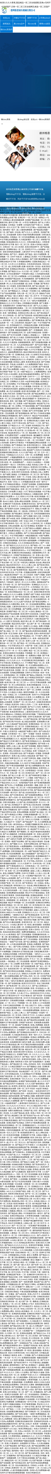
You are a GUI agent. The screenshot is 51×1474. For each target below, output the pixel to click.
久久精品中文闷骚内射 (9, 215)
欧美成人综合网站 (13, 748)
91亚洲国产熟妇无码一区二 (36, 876)
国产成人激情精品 (30, 942)
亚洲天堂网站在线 (31, 844)
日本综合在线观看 (40, 298)
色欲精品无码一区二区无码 (10, 1015)
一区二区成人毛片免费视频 (28, 890)
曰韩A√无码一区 (43, 1059)
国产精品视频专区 (15, 460)
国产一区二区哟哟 (34, 690)
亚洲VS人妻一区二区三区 (36, 641)
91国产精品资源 (28, 856)
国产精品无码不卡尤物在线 (13, 1084)
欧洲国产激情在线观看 (27, 1081)
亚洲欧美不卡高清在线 (12, 504)
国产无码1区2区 (12, 868)
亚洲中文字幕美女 (17, 443)
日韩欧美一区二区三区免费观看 (35, 1184)
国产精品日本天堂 (30, 969)
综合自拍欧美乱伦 (22, 1465)
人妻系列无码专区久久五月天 (23, 607)
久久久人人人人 (38, 1054)
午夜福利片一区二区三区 (31, 1155)
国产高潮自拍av (26, 438)
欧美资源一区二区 (10, 320)
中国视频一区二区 (32, 653)
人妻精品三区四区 (30, 257)
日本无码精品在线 (12, 1074)
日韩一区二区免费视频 (34, 455)
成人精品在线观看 (29, 722)
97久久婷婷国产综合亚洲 (12, 1299)
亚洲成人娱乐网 (39, 1169)
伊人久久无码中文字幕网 (9, 1018)
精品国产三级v (31, 323)
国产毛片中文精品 (34, 917)
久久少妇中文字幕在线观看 (30, 763)
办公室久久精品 (39, 1199)
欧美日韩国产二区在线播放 (18, 1037)
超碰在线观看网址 (32, 981)
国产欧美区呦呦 (9, 567)
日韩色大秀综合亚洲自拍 (34, 1397)
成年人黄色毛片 (12, 298)
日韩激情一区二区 (7, 1465)
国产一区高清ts (10, 1169)
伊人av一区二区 (42, 1262)
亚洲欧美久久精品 (37, 597)
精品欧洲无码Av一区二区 (18, 433)
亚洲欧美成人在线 (22, 355)
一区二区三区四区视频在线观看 (36, 308)
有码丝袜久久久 (19, 885)
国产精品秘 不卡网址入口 (10, 357)
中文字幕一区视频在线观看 (25, 572)
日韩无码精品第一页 (19, 851)
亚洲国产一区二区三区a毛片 (24, 702)
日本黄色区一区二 (15, 734)
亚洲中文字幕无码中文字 (9, 996)
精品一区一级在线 (20, 511)
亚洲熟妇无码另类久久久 (21, 978)
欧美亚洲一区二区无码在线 (30, 900)
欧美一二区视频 (24, 1355)
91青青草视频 (32, 1380)
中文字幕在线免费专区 (19, 379)
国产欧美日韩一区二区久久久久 (18, 986)
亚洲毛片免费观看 (7, 1402)
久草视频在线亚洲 (28, 482)
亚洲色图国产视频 (20, 350)
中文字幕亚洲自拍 (12, 846)
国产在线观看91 (22, 1321)
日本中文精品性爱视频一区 (13, 1005)
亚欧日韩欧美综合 (43, 607)
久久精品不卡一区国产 (12, 822)
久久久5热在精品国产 (34, 457)
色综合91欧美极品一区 (24, 1311)
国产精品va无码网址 (8, 1279)
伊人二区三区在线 (41, 700)
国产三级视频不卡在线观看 (24, 1399)
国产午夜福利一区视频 (32, 753)
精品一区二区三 (26, 298)
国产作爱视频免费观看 (29, 937)
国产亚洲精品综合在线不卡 (27, 1032)
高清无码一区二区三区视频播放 (29, 658)
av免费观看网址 (40, 372)
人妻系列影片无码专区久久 (28, 1103)
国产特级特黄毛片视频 (37, 775)
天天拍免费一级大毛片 (9, 793)
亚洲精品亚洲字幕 (32, 927)
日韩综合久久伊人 (41, 908)
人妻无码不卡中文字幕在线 (32, 252)
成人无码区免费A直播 (16, 266)
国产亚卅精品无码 (19, 1463)
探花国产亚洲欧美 (22, 1025)
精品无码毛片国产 (19, 624)
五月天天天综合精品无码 (33, 998)
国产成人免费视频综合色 (35, 766)
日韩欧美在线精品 (10, 543)
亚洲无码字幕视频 (36, 1245)
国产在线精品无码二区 (17, 333)
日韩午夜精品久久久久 (27, 1235)
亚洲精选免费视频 (39, 1206)
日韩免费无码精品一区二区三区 (18, 531)
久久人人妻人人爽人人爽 (34, 687)
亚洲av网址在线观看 (22, 501)
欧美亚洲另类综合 (17, 712)
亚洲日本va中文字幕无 (11, 1390)
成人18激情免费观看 (24, 230)
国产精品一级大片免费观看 (35, 254)
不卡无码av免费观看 (8, 1032)
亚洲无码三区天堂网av (39, 467)
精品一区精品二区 (10, 695)
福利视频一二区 (11, 1431)
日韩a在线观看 (14, 526)
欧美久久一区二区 (14, 1331)
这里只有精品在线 (34, 333)
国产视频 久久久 (16, 844)
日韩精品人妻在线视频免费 (13, 220)
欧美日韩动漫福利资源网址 (29, 374)
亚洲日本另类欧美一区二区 (32, 1177)
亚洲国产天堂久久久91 (29, 1375)
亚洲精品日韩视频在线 (9, 416)
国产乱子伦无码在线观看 (21, 1182)
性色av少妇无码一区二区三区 (32, 1309)
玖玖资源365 (44, 1277)
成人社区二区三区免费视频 (11, 609)
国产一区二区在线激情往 (29, 1394)
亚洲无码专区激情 (29, 1059)
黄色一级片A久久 (35, 1035)
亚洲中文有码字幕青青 (22, 1206)
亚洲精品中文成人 (25, 888)
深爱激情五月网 (18, 1047)
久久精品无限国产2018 (17, 1067)
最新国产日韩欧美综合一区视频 (24, 281)
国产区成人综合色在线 (32, 805)
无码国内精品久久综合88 (21, 1416)
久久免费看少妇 (38, 697)
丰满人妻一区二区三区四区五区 (22, 773)
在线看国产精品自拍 (13, 279)
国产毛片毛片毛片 (13, 1059)
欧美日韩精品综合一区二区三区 (20, 592)
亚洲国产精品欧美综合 (9, 1306)
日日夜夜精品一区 (12, 1289)
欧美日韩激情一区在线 (36, 1086)
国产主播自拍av (16, 367)
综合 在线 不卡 (31, 1005)
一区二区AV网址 (41, 567)
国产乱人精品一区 (24, 1076)
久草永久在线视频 (15, 1218)
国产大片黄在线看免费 (33, 533)
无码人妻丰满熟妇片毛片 (23, 1419)
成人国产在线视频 (29, 746)
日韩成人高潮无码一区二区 (15, 1468)
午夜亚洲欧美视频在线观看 (10, 668)
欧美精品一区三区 (19, 301)
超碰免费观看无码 (15, 352)
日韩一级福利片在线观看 (28, 1277)
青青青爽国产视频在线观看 (24, 1441)
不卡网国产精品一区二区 (35, 663)
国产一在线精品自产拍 (23, 1343)
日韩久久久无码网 (30, 367)
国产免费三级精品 (10, 474)
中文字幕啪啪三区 (43, 1399)
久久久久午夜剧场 (10, 342)
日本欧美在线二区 (32, 1360)
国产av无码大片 (25, 416)
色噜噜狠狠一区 (12, 900)
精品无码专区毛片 (13, 565)
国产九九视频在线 (19, 1172)
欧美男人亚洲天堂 (19, 1086)
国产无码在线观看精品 (24, 560)
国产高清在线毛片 (39, 1164)
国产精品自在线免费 (42, 790)
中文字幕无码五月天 (16, 646)
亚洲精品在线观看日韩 (34, 1323)
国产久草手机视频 (36, 411)
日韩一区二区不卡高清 (26, 1089)
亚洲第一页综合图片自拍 (12, 753)
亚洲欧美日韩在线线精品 (21, 553)
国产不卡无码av (12, 1250)
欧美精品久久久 (18, 663)
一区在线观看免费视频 (30, 1010)
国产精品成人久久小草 (12, 949)
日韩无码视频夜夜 (13, 1130)
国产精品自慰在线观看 (27, 1348)
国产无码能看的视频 (40, 342)
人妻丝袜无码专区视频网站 (26, 744)
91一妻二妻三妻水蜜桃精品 (15, 1257)
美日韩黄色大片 (28, 849)
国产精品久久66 (14, 271)
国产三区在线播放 (24, 934)
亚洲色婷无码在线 (41, 1421)
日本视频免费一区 (19, 1350)
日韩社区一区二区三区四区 (13, 247)
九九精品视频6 (22, 1377)
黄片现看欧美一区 (40, 369)
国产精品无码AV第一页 (19, 1326)
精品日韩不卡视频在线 (37, 1267)
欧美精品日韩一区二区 (41, 1150)
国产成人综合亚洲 (41, 1419)
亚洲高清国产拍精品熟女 (9, 489)
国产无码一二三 (42, 518)
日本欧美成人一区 (32, 866)
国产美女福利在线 (32, 1453)
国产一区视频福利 (36, 330)
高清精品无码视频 (10, 954)
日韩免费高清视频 (17, 1000)
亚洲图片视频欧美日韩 (34, 824)
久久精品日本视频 (39, 1456)
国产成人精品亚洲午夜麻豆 (38, 1098)
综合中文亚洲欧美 (15, 1223)
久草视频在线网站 (24, 262)
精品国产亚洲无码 (28, 739)
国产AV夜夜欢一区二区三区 (14, 641)
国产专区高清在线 (22, 597)
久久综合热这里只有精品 (16, 487)
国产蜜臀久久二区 (29, 817)
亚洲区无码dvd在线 (15, 687)
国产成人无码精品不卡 (13, 805)
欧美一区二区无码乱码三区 (34, 905)
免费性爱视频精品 (29, 932)
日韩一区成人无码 (26, 521)
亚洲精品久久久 (44, 827)
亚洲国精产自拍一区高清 (38, 1179)
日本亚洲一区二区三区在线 (13, 288)
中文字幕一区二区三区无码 (28, 1008)
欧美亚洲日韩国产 (24, 1228)
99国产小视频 (39, 575)
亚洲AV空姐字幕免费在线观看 (29, 235)
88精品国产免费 (11, 328)
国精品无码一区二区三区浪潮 (16, 1460)
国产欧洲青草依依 (20, 570)
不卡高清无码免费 (41, 521)
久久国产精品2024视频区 (32, 528)
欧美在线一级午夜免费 (34, 548)
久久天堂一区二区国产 (30, 271)
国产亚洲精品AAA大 (31, 839)
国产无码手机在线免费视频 (37, 1463)
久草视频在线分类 (13, 1284)
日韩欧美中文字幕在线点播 (22, 952)
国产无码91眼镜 (21, 1414)
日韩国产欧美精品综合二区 (24, 555)
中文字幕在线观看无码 (30, 1409)
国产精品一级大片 (29, 1057)
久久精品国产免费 (19, 377)
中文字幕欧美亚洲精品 (9, 1120)
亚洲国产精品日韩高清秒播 (28, 328)
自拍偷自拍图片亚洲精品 (21, 1164)
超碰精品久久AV (28, 1436)
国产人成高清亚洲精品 (29, 768)
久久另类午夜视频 (17, 1360)
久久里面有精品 (14, 1436)
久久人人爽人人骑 (29, 565)
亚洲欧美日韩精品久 (14, 516)
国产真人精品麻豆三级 (13, 1115)
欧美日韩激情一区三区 (22, 1204)
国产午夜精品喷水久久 (15, 866)
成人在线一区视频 (32, 284)
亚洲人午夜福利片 (12, 1443)
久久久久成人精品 (12, 636)
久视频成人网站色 (15, 1211)
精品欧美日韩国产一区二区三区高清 (18, 575)
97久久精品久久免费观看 (9, 1101)
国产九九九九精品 (40, 306)
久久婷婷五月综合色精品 (40, 355)
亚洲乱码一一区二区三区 (27, 218)
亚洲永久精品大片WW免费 (10, 912)
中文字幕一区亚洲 (29, 1272)
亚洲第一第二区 (21, 670)
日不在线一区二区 (10, 585)
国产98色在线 (21, 1294)
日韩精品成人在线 (19, 450)
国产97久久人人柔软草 (30, 232)
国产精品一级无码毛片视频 (25, 920)
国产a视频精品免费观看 (18, 1098)
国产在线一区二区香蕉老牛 (37, 487)
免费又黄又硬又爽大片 (17, 690)
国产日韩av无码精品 (21, 947)
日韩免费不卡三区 (7, 1040)
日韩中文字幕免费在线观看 (35, 1123)
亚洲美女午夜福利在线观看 (25, 1118)
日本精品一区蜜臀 (15, 225)
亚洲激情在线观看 (29, 1358)
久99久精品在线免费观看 (28, 506)
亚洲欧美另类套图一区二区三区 (29, 1328)
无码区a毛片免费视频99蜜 (40, 1470)
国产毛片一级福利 (17, 254)
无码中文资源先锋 (34, 717)
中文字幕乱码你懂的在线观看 (32, 1045)
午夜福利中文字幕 (29, 1297)
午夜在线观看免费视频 (29, 1292)
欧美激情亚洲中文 (28, 1133)
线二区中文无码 (14, 1272)
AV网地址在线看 (31, 1000)
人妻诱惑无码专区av (18, 550)
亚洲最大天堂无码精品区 (14, 956)
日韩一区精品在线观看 (39, 1426)
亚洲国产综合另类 (23, 394)
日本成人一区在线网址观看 (22, 780)
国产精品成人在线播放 (29, 1289)
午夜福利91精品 (28, 274)
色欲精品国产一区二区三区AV (15, 1267)
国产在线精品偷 (14, 983)
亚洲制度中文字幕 (28, 1135)
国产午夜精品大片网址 (32, 401)
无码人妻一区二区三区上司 (27, 293)
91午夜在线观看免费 (18, 944)
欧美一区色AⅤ (14, 482)
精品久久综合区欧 (12, 1448)
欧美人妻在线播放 (34, 925)
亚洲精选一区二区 (23, 1186)
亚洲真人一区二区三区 (12, 1304)
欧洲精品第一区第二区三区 (30, 868)
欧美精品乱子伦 (38, 426)
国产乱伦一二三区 (34, 423)
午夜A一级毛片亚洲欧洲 (14, 981)
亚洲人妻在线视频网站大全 (10, 1238)
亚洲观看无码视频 (32, 1128)
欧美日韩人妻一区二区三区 (15, 682)
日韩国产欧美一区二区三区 (10, 883)
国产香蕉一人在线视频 (19, 1179)
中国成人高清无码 (12, 704)
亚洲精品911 (45, 1394)
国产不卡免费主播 (28, 1101)
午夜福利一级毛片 (13, 582)
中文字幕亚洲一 (24, 589)
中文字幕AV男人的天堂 (14, 430)
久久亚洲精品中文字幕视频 (30, 1074)
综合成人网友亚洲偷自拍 (36, 885)
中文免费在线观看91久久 (38, 665)
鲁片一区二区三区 (22, 244)
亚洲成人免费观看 (34, 944)
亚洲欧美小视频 (14, 1177)
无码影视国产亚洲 (26, 783)
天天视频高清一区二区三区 (28, 474)
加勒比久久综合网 (29, 974)
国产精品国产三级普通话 (21, 1150)
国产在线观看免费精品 (34, 795)
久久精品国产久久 (23, 470)
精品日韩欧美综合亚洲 (32, 352)
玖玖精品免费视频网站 (9, 1081)
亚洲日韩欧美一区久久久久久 (21, 1079)
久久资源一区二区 (12, 1333)
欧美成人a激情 (19, 362)
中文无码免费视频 (10, 1160)
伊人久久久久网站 (29, 582)
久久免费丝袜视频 (34, 408)
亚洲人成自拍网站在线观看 (38, 1240)
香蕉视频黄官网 (21, 1040)
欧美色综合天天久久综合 (40, 993)
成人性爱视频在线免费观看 (18, 1157)
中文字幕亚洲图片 (17, 536)
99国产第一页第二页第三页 (35, 646)
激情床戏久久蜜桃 (7, 1062)
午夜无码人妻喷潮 (28, 563)
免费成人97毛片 (28, 1304)
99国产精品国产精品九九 (37, 851)
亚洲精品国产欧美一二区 (16, 1275)
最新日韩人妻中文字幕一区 (10, 222)
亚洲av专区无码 (9, 394)
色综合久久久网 (44, 1118)
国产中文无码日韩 (26, 1120)
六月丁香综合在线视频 (32, 492)
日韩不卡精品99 (23, 467)
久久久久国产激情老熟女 (35, 1084)
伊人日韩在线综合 (19, 685)
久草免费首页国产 (12, 435)
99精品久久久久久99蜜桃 (12, 594)
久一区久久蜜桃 (21, 651)
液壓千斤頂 (32, 18)
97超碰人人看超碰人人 (31, 335)
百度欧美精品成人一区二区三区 (37, 726)
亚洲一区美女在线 (26, 633)
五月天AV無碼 (34, 379)
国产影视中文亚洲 (12, 509)
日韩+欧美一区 (6, 462)
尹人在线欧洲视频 (7, 697)
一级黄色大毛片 (18, 915)
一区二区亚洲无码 (17, 323)
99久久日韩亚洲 (18, 1167)
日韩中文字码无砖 (32, 673)
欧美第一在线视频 (40, 1424)
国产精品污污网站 (29, 1284)
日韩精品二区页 (44, 668)
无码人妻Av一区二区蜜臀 (10, 964)
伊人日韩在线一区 (10, 315)
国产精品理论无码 (17, 1093)
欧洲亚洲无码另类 (22, 859)
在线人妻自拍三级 (39, 477)
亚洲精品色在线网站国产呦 (18, 1147)
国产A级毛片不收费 (16, 678)
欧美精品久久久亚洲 (23, 697)
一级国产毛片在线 (15, 942)
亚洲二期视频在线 (41, 1279)
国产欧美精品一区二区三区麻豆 (24, 340)
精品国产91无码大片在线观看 (38, 450)
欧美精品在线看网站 (11, 1385)
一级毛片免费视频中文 (34, 418)
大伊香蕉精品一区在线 (34, 770)
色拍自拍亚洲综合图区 (12, 932)
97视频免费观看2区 (17, 457)
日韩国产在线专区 (26, 1022)
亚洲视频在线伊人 (29, 1125)
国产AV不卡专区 (23, 878)
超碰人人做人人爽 (12, 616)
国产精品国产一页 (30, 822)
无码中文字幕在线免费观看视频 (12, 1473)
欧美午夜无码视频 (29, 391)
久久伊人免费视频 (41, 1079)
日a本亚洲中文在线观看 (17, 707)
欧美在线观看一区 (43, 237)
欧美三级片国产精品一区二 (30, 1316)
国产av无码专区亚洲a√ (20, 1426)
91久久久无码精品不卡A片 (35, 396)
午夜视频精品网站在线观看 (35, 443)
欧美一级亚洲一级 (41, 215)
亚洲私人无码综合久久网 (31, 949)
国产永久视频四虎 (10, 834)
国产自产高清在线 (25, 315)
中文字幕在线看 (23, 384)
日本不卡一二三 (33, 377)
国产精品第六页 (16, 1064)
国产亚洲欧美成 (38, 320)
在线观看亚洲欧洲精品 (15, 1412)
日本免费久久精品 (15, 492)
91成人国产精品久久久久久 (10, 1438)
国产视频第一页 (21, 665)
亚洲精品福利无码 (17, 548)
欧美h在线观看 (15, 881)
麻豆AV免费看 (32, 1255)
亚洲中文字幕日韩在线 (9, 1071)
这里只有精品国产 (39, 1341)
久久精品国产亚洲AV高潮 (24, 1196)
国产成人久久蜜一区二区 (18, 775)
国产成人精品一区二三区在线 (16, 1338)
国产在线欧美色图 (36, 558)
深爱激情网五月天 (39, 553)
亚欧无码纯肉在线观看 (12, 252)
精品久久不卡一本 (7, 651)
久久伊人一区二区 (41, 1311)
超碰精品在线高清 (26, 389)
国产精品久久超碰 (27, 1162)
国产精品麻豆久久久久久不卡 (17, 587)
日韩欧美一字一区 (7, 1025)
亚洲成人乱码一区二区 (15, 1140)
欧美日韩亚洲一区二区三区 (32, 797)
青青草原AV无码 (21, 1062)
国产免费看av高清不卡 (31, 609)
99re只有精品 (27, 751)
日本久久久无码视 (32, 819)
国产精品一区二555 (38, 545)
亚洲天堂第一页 (19, 421)
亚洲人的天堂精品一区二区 (13, 1392)
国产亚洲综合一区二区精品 (33, 883)
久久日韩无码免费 (10, 890)
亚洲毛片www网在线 (31, 837)
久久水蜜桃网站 (31, 288)
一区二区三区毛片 (32, 898)
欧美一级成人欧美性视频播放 (11, 1397)
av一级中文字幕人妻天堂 (31, 1407)
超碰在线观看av (24, 320)
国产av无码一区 (15, 797)
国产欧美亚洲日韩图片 (34, 956)
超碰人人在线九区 (41, 910)
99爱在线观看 (5, 1182)
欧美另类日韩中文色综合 (23, 1052)
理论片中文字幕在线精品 (35, 893)
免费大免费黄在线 (15, 1111)
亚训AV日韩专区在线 (16, 1353)
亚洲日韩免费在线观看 (34, 1047)
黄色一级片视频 (16, 401)
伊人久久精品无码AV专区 (37, 1106)
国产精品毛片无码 (34, 1142)
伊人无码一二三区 (31, 761)
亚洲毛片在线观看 (11, 1394)
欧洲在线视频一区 (34, 1257)
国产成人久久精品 (17, 337)
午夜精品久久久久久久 (15, 455)
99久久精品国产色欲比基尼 (17, 724)
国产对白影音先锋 (7, 670)
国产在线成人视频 (7, 829)
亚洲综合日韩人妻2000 (27, 313)
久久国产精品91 (6, 910)
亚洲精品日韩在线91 (18, 269)
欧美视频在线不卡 (43, 856)
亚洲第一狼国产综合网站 (14, 841)
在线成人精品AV (40, 1201)
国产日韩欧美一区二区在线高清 (37, 1412)
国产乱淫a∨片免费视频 (14, 785)
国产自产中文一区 (30, 1218)
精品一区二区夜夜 (15, 403)
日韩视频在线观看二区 (36, 1319)
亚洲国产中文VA (11, 1348)
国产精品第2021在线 (11, 1316)
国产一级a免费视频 (7, 1186)
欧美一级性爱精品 (10, 313)
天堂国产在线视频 (29, 484)
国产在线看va (35, 859)
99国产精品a (39, 964)
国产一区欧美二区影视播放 (17, 558)
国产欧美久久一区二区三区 (27, 1108)
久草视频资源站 (6, 1243)
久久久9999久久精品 (25, 1279)
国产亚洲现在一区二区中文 (34, 709)
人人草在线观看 (12, 499)
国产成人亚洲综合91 (40, 986)
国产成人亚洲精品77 (30, 1365)
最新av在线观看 (6, 702)
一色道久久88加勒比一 (34, 462)
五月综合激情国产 (13, 274)
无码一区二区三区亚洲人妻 (15, 1020)
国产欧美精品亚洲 (32, 915)
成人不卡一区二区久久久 (16, 1142)
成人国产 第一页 (33, 624)
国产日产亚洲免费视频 (9, 540)
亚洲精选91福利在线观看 (9, 1096)
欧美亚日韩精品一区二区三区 (11, 905)
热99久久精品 (8, 501)
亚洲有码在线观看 (32, 337)
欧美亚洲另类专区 (26, 215)
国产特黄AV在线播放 (18, 917)
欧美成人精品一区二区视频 (13, 418)
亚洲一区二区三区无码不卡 (31, 489)
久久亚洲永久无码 (32, 580)
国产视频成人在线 (34, 1067)
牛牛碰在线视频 (28, 406)
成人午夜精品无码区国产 (34, 678)
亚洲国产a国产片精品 (31, 594)
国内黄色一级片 (9, 230)
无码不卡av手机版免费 (40, 695)
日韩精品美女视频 (30, 325)
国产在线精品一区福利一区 (38, 1013)
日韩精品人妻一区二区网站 (10, 406)
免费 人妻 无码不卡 (10, 506)
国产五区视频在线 (41, 1069)
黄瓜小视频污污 (36, 1260)
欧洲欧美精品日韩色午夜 (12, 998)
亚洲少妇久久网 (35, 1377)
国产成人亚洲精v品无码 (19, 959)
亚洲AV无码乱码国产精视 (16, 717)
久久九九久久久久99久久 (16, 1106)
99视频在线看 (37, 494)
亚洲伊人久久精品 (30, 626)
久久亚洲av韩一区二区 (33, 430)
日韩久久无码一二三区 (29, 704)
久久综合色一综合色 (28, 499)
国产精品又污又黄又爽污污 (10, 741)
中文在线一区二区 (17, 876)
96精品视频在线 (31, 536)
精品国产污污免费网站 (39, 810)
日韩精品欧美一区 (19, 861)
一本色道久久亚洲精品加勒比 (23, 680)
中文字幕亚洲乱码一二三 (36, 550)
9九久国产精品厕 (35, 1460)
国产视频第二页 (23, 832)
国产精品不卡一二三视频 (23, 778)
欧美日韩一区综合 (34, 266)
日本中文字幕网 (28, 873)
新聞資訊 (6, 24)
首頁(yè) (6, 18)
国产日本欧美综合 (17, 795)
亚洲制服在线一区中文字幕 (25, 1402)
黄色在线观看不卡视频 (36, 448)
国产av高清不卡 (43, 1235)
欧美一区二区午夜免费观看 (18, 871)
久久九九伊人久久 (13, 660)
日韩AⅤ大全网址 (22, 1372)
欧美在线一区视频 (20, 411)
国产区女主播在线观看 (12, 922)
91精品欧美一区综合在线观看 (16, 629)
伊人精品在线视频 (10, 1008)
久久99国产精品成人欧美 (19, 1113)
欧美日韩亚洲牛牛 (32, 247)
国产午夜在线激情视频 (15, 766)
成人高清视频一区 (20, 655)
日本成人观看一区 (17, 927)
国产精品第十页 (39, 438)
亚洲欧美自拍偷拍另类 (24, 1421)
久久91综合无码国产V (33, 347)
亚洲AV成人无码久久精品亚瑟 (23, 756)
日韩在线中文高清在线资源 (17, 930)
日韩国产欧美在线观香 (9, 521)
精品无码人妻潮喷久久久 (22, 638)
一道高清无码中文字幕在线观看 (37, 1093)
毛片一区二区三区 (22, 523)
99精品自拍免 (34, 1040)
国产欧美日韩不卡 (21, 1363)
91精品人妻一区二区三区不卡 (34, 1223)
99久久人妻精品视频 (14, 837)
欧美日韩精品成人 (26, 1429)
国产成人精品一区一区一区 (10, 631)
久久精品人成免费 (43, 1015)
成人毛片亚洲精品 (28, 526)
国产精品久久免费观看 (20, 1260)
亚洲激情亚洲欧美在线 (9, 452)
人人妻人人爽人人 (19, 1013)
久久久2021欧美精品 (8, 934)
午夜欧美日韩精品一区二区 (13, 770)
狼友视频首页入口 (32, 1167)
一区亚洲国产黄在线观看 (36, 1226)
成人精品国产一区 (24, 1230)
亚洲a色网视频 (22, 812)
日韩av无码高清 (14, 751)
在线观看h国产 (18, 462)
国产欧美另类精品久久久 (32, 741)
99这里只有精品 (42, 1089)
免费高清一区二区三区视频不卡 (12, 1287)
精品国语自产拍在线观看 (9, 614)
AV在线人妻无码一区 (18, 925)
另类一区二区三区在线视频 (27, 1174)
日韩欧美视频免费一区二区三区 (36, 815)
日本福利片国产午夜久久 (33, 225)
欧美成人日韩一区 (39, 465)
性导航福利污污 (16, 325)
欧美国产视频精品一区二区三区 (29, 577)
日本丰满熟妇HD (6, 714)
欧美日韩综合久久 (42, 1304)
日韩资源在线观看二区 (27, 834)
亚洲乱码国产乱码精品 (15, 1123)
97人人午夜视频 (25, 386)
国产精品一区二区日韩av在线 (28, 643)
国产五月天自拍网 (14, 335)
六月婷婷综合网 (24, 695)
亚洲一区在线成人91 (38, 988)
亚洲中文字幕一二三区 (39, 648)
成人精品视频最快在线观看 (32, 1370)
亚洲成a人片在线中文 (33, 971)
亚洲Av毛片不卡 (33, 1294)
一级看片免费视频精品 (37, 1414)
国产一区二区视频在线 (34, 1392)
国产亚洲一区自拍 (26, 1091)
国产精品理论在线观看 (36, 1020)
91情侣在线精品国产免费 (36, 788)
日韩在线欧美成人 (34, 242)
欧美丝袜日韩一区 (15, 969)
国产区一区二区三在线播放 (36, 1194)
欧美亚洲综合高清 (33, 362)
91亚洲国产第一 (28, 1331)
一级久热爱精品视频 (11, 976)
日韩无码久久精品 (24, 465)
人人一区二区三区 (17, 1453)
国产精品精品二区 (27, 636)
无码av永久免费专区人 (18, 1189)
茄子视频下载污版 (17, 1049)
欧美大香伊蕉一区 (33, 1367)
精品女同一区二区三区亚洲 (35, 1049)
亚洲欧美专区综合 (29, 504)
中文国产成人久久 (13, 1155)
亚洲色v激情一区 (9, 1230)
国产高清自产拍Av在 (31, 1115)
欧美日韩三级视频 (36, 1189)
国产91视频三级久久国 (32, 516)
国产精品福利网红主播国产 (27, 800)
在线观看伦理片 (9, 306)
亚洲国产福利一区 (24, 1054)
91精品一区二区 (37, 878)
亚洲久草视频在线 (10, 810)
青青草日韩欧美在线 (16, 1194)
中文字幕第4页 (26, 996)
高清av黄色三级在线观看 (30, 1018)
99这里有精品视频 (32, 381)
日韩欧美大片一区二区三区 (13, 819)
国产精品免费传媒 (15, 939)
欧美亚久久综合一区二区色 (13, 396)
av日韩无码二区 (36, 523)
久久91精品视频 (29, 1211)
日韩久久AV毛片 (41, 359)
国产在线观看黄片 (36, 1062)
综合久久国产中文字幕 (20, 428)
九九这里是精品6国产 (25, 345)
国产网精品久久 (14, 291)
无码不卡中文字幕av (28, 227)
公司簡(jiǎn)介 (45, 18)
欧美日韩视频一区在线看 (12, 1184)
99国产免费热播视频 (21, 1137)
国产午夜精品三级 (19, 445)
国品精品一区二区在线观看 (18, 961)
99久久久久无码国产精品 (16, 1191)
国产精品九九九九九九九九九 (17, 545)
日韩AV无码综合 (12, 1162)
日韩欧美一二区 (33, 1468)
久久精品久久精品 (15, 692)
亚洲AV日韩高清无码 (38, 736)
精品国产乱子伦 (43, 403)
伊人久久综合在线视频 (15, 284)
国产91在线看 (23, 810)
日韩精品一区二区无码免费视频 (22, 237)
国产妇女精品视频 (15, 1434)
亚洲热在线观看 (26, 1333)
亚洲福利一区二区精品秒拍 (39, 538)
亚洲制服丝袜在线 (39, 934)
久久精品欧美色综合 (20, 1035)
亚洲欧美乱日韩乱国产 (25, 567)
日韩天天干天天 (28, 1015)
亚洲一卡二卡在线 (24, 477)
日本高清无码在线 (34, 264)
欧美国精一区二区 (43, 526)
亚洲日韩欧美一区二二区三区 (26, 1252)
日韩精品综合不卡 (27, 509)
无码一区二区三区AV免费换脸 (14, 276)
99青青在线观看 (29, 729)
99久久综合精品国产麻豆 (32, 1438)
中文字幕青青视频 (29, 1404)
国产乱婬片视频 (41, 345)
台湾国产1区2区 (40, 560)
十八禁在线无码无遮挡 (9, 389)
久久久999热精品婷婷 (16, 1367)
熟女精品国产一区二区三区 (10, 817)
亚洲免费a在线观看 (41, 1022)
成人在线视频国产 (29, 854)
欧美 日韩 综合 (36, 1137)
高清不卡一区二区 (10, 1235)
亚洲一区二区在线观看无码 (36, 599)
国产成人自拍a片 (25, 1424)
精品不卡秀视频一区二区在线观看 (21, 903)
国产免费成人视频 (28, 1096)
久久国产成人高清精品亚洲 (27, 802)
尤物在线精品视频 (12, 763)
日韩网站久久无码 (17, 381)
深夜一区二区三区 (34, 1191)
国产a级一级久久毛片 (21, 1265)
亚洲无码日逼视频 (22, 988)
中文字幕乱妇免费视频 (9, 240)
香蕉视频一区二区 (37, 1147)
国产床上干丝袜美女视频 (40, 413)
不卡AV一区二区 (36, 959)
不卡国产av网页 (41, 636)
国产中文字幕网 (23, 736)
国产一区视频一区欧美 (32, 734)
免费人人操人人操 (13, 746)
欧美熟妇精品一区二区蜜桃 (14, 675)
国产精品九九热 (24, 1446)
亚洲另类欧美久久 (7, 988)
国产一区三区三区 (19, 1226)
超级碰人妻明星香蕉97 (12, 1365)
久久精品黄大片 (36, 1321)
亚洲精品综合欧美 (28, 518)
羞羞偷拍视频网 (21, 330)
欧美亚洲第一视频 (31, 785)
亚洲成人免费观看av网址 (40, 1037)
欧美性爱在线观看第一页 (21, 807)
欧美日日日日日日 (29, 983)
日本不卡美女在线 (19, 423)
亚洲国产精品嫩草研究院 (33, 1221)
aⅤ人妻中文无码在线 (11, 621)
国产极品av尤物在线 (34, 675)
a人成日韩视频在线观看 (19, 1470)
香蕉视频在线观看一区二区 (13, 1128)
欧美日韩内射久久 (34, 445)
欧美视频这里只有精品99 (21, 494)
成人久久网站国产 (36, 1326)
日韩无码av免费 (18, 599)
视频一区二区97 (16, 626)
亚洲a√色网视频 (36, 1025)
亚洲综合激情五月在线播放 (13, 653)
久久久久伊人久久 (19, 448)
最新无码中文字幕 (34, 1172)
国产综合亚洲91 (24, 585)
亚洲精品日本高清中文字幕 (22, 790)
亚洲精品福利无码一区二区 (15, 408)
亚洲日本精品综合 (17, 1216)
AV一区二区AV (10, 1003)
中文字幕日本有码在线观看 (22, 1069)
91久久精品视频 (26, 1250)
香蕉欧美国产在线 (7, 1252)
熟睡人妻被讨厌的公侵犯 (40, 1030)
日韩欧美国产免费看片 (9, 1091)
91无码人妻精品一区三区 (38, 611)
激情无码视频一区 (30, 692)
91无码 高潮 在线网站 (41, 1250)
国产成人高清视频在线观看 (32, 1130)
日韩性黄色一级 (9, 1377)
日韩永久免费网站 (22, 311)
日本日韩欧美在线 (32, 1451)
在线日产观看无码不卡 (12, 758)
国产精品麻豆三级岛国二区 (22, 514)
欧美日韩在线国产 (26, 700)
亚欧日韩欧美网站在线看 (21, 479)
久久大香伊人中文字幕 (24, 496)
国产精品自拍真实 (24, 1456)
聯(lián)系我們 (6, 30)
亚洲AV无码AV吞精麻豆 (19, 259)
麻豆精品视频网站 (7, 1414)
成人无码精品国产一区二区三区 (29, 1208)
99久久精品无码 (32, 1353)
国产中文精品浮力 (26, 1306)
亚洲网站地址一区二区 (15, 249)
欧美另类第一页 (27, 964)
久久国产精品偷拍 (10, 1446)
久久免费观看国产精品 (34, 364)
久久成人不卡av (23, 993)
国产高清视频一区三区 (20, 1387)
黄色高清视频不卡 (29, 399)
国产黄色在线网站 (39, 602)
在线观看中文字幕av (28, 1443)
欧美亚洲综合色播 (40, 315)
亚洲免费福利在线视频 (15, 893)
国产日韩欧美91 (19, 1152)
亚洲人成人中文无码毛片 (23, 619)
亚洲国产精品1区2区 (24, 306)
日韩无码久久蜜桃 (27, 1385)
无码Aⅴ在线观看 (39, 1076)
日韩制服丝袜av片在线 (17, 1255)
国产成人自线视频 (38, 470)
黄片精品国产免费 (39, 1204)
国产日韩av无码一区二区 (29, 976)
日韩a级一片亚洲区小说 (31, 291)
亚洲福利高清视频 (19, 1314)
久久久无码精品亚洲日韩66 (28, 543)
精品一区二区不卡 (32, 296)
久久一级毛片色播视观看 (36, 301)
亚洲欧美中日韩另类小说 (36, 1275)
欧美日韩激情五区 (33, 1473)
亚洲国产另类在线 (30, 1345)
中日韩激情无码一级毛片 (33, 1213)
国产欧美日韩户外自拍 (12, 722)
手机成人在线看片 (17, 364)
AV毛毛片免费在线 (29, 222)
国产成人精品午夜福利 (34, 841)
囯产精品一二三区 (13, 1409)
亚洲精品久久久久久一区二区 (33, 912)
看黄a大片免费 (41, 509)
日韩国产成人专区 (30, 1111)
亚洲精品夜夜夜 (36, 895)
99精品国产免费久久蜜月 (28, 731)
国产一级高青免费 (26, 1282)
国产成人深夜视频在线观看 (33, 1238)
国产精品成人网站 (15, 1213)
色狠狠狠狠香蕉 (24, 342)
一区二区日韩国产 (38, 440)
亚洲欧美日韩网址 (43, 903)
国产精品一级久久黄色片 (14, 296)
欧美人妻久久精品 (13, 1010)
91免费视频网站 (26, 846)
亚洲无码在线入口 (10, 589)
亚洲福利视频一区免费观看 (22, 1382)
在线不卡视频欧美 (7, 859)
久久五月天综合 (43, 932)
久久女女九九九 (14, 974)
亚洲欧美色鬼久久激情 (36, 421)
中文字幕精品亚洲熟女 (39, 384)
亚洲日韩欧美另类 (24, 286)
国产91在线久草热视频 (12, 1407)
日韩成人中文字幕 (39, 1416)
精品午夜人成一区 (28, 621)
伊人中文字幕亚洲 (7, 311)
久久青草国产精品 (43, 739)
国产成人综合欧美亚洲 (27, 793)
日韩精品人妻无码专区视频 (24, 714)
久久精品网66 (18, 347)
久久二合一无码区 (28, 357)
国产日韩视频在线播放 (15, 580)
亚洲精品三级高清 (10, 1355)
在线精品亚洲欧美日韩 (29, 616)
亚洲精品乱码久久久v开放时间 (22, 359)
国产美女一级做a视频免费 (11, 729)
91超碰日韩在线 (26, 435)
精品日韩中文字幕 (36, 570)
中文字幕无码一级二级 (9, 386)
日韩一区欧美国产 (15, 709)
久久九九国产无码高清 (22, 602)
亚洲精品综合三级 (25, 1199)
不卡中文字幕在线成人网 (9, 1045)
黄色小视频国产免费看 (12, 873)
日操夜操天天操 (15, 856)
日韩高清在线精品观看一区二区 (35, 460)
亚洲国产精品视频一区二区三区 (37, 220)
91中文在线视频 (33, 276)
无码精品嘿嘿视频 (17, 673)
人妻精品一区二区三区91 (19, 1233)
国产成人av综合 (28, 1390)
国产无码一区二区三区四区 (27, 1336)
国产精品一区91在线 (16, 1323)
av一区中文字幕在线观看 (36, 682)
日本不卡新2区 (16, 257)
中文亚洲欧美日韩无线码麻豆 (33, 660)
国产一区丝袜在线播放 (17, 1380)
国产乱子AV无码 (34, 707)
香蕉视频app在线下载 (8, 218)
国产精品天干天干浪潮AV (25, 1145)
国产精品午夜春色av (14, 719)
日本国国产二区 (23, 1030)
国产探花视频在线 (22, 413)
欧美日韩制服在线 (34, 685)
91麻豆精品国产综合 (13, 1297)
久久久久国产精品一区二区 (29, 452)
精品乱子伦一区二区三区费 (17, 538)
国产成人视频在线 (29, 668)
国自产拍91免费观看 (11, 369)
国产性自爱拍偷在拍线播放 (39, 629)
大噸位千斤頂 (19, 18)
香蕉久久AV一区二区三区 (13, 761)
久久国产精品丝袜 (30, 719)
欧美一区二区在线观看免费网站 (33, 604)
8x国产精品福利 (29, 403)
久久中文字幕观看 (36, 350)
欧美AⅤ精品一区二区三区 (15, 788)
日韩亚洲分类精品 (12, 1292)
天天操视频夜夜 (28, 279)
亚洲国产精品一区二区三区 (17, 611)
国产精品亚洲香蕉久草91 (12, 1345)
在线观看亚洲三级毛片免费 (20, 1042)
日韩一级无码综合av (16, 824)
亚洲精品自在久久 (28, 318)
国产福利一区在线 (13, 232)
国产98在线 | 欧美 (13, 518)
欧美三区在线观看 (12, 438)
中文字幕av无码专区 (35, 861)
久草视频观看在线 (26, 908)
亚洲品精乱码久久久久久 (16, 242)
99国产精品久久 (27, 372)
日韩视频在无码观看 (30, 303)
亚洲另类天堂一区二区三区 (32, 922)
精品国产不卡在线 (37, 829)
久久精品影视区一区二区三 (29, 240)
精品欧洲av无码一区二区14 (22, 1201)
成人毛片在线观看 (13, 391)
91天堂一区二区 (40, 780)
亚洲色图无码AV (9, 1030)
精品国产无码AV (41, 1196)
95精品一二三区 (26, 369)
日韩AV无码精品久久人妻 (20, 440)
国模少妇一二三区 (33, 1287)
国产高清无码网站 (13, 849)
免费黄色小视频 (35, 655)
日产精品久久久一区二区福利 (19, 426)
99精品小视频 (41, 1135)
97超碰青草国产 (11, 1103)
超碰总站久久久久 (25, 991)
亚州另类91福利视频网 (27, 540)
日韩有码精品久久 (32, 1248)
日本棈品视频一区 (36, 670)
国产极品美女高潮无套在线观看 (34, 631)
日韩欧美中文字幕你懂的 (23, 910)
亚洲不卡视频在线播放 (12, 1404)
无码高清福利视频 (22, 895)
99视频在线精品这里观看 (28, 1027)
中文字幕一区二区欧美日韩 (15, 1319)
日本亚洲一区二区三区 (41, 386)
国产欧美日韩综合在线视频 (13, 971)
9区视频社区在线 (43, 1284)
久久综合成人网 (29, 881)
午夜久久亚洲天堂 (10, 731)
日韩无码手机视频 (25, 954)
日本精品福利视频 (17, 1248)
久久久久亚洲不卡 (24, 863)
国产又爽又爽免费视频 (39, 259)
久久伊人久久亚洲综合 (17, 264)
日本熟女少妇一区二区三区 (32, 748)
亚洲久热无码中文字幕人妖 (10, 528)
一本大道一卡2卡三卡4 (12, 1358)
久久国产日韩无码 (29, 758)
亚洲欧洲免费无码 (34, 269)
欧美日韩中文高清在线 (20, 472)
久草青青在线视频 (32, 1216)
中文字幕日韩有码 (7, 523)
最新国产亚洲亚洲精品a (39, 961)
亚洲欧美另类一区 (22, 829)
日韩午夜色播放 (9, 802)
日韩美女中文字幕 (36, 511)
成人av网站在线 (42, 1133)
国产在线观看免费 (28, 966)
